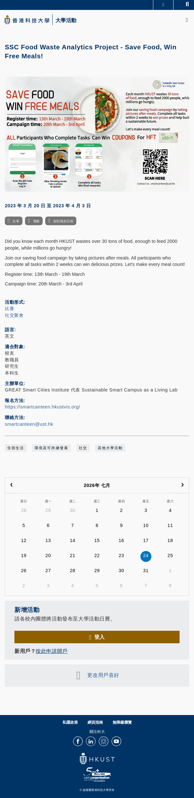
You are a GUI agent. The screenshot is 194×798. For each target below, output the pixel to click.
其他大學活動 (110, 448)
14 (72, 540)
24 (145, 555)
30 (72, 510)
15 (97, 540)
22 (97, 555)
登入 (99, 637)
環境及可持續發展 (51, 448)
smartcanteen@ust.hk (29, 424)
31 (145, 570)
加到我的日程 (63, 221)
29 (48, 510)
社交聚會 (14, 315)
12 (23, 540)
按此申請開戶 (51, 651)
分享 (16, 221)
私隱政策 (70, 722)
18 (170, 540)
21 (72, 555)
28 (23, 510)
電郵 (36, 221)
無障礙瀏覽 (122, 722)
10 (145, 525)
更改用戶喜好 (103, 675)
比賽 (9, 308)
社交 (83, 448)
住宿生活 (15, 448)
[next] (182, 485)
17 (145, 540)
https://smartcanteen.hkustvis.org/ (42, 406)
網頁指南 (95, 722)
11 (170, 525)
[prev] (11, 485)
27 (48, 570)
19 (23, 555)
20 (48, 555)
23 (121, 555)
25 (170, 555)
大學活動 (66, 20)
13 (48, 540)
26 (23, 570)
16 (121, 540)
